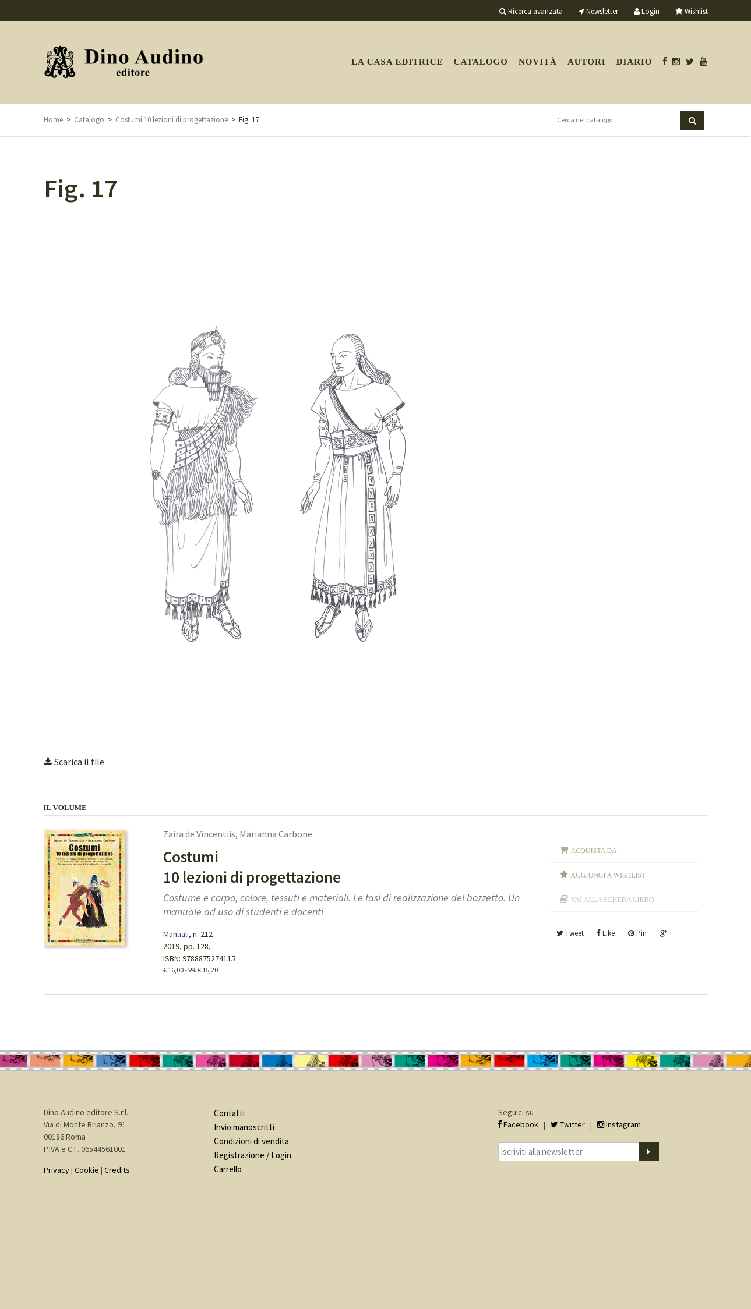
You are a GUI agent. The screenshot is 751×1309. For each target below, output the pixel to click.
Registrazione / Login (252, 1155)
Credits (117, 1170)
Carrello (228, 1168)
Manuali (176, 934)
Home (53, 120)
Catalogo (481, 61)
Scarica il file (74, 761)
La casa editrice (397, 61)
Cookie (87, 1170)
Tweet (570, 933)
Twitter (568, 1124)
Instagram (619, 1124)
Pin (637, 933)
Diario (634, 61)
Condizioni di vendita (251, 1141)
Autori (586, 61)
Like (606, 933)
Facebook (518, 1124)
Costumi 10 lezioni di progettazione (171, 120)
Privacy (56, 1170)
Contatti (229, 1113)
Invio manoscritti (244, 1127)
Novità (538, 61)
